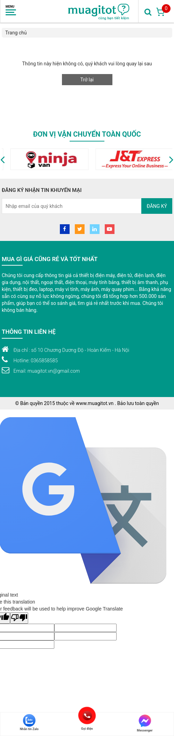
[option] (98, 159)
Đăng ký (157, 206)
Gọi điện (86, 715)
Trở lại (87, 79)
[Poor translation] (19, 618)
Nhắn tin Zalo (29, 722)
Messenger (144, 723)
